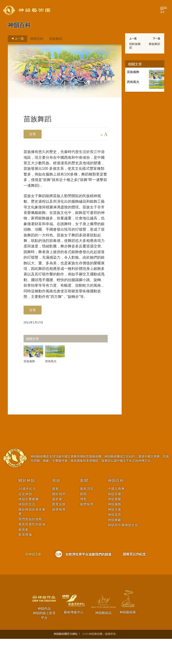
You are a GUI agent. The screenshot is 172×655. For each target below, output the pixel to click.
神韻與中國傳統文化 (123, 541)
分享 (32, 134)
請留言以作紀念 (134, 570)
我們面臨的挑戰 (30, 535)
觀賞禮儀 (25, 551)
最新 (55, 505)
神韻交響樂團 (28, 515)
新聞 (84, 497)
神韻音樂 (114, 510)
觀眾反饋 (59, 520)
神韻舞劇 (114, 536)
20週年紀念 (27, 505)
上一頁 (16, 38)
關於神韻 (26, 497)
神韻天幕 (114, 525)
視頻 (56, 497)
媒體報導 (59, 525)
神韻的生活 (26, 520)
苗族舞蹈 (55, 38)
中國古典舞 (116, 505)
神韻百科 (36, 38)
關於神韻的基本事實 (31, 528)
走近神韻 (25, 510)
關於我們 (59, 510)
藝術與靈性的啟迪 (31, 540)
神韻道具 (114, 531)
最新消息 (87, 505)
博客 (83, 515)
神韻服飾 (114, 520)
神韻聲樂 (114, 515)
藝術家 (23, 545)
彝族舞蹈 (154, 44)
